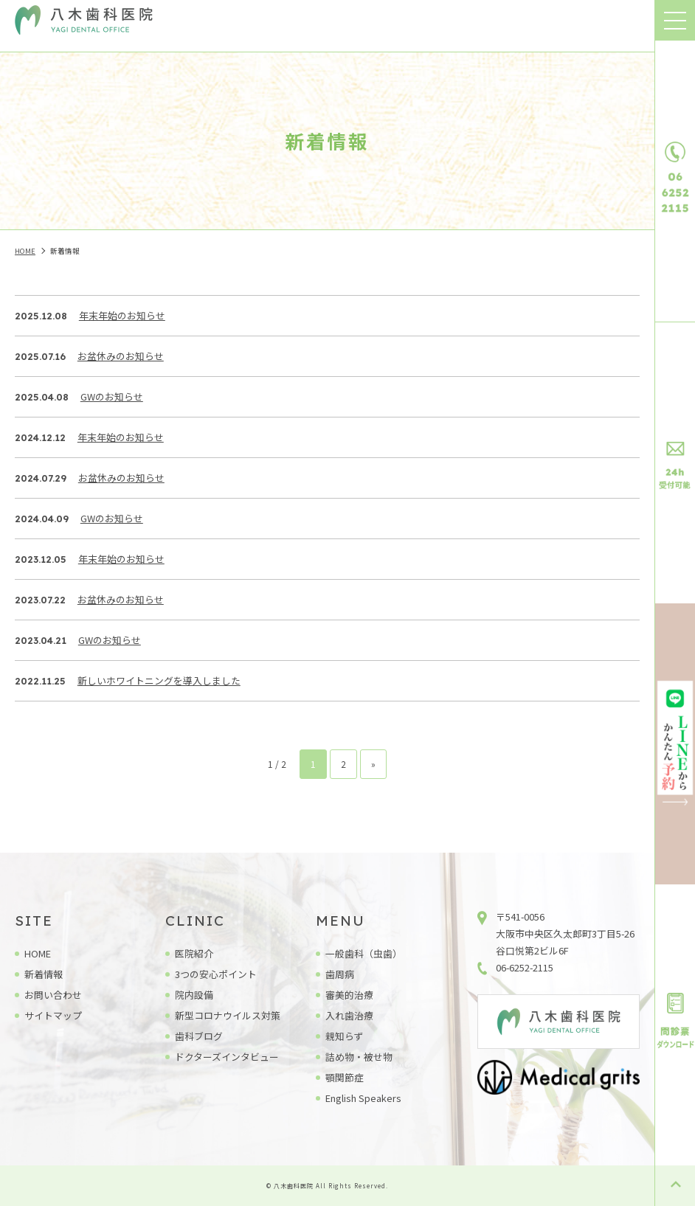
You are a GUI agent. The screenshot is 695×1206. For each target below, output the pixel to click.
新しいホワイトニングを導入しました (159, 680)
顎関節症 (344, 1077)
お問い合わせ (53, 995)
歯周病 (339, 974)
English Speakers (363, 1098)
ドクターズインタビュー (227, 1057)
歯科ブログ (199, 1036)
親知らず (344, 1036)
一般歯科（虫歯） (363, 953)
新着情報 (43, 974)
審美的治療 (349, 995)
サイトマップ (53, 1015)
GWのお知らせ (111, 396)
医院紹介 (194, 953)
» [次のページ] (373, 764)
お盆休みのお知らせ (120, 356)
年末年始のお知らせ (122, 315)
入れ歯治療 (349, 1015)
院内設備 (194, 995)
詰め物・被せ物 (359, 1057)
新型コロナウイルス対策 (227, 1015)
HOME (37, 953)
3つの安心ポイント (216, 974)
